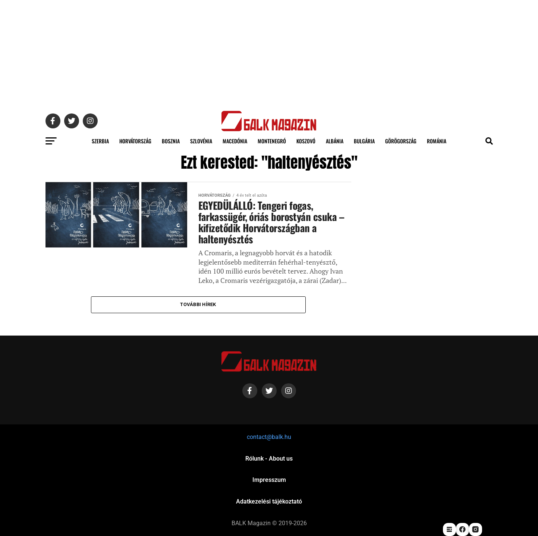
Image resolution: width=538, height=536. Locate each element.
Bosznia (171, 141)
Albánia (334, 141)
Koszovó (305, 141)
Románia (436, 141)
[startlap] (449, 529)
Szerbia (100, 141)
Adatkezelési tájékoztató (269, 501)
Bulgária (364, 141)
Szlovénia (201, 141)
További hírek (198, 304)
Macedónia (235, 141)
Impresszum (269, 479)
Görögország (400, 141)
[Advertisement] (269, 52)
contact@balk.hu (269, 436)
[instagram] (475, 529)
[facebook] (462, 529)
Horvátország (135, 141)
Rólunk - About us (269, 458)
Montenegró (272, 141)
